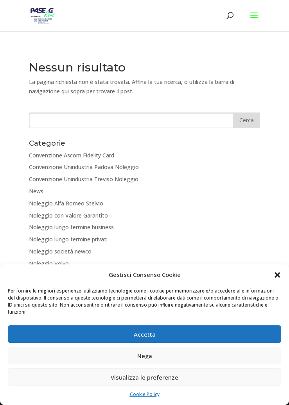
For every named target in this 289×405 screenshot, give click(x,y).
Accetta (145, 334)
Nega (144, 356)
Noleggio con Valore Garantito (68, 215)
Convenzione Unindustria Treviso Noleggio (83, 179)
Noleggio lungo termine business (71, 227)
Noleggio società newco (60, 251)
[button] (277, 275)
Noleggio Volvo (49, 263)
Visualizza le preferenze (144, 377)
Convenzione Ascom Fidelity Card (71, 155)
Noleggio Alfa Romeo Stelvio (66, 203)
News (36, 191)
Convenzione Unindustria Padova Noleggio (84, 167)
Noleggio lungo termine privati (68, 239)
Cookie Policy (145, 394)
